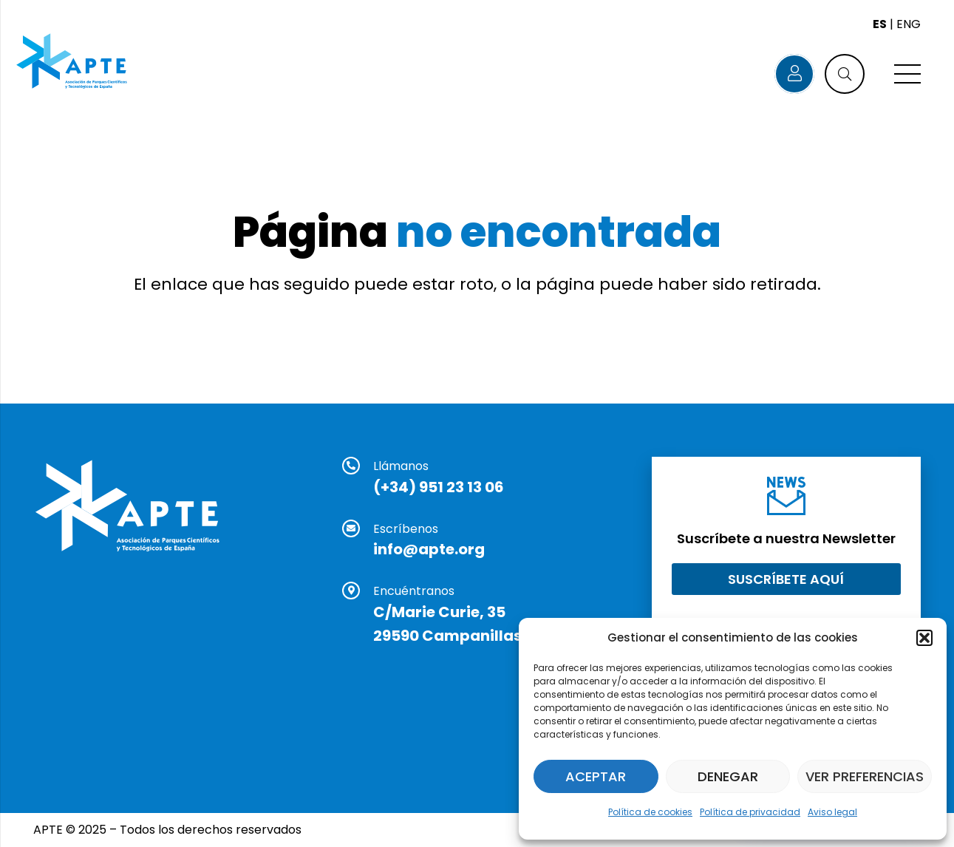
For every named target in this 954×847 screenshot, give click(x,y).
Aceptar (595, 776)
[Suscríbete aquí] (786, 579)
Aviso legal (832, 812)
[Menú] (908, 73)
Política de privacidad (750, 812)
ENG (908, 24)
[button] (924, 637)
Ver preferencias (864, 776)
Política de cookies (650, 812)
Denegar (728, 776)
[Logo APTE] (73, 63)
